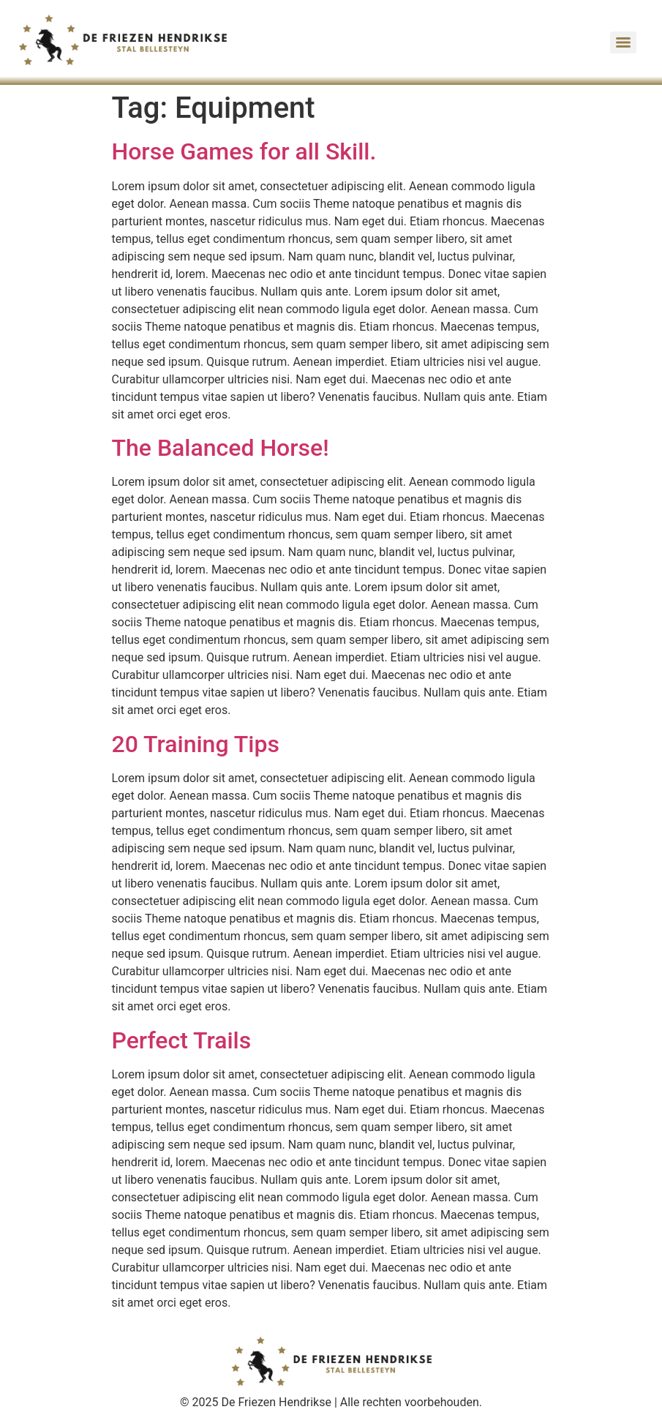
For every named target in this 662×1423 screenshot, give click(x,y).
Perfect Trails (182, 1040)
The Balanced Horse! (220, 448)
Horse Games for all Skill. (244, 151)
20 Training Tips (195, 744)
